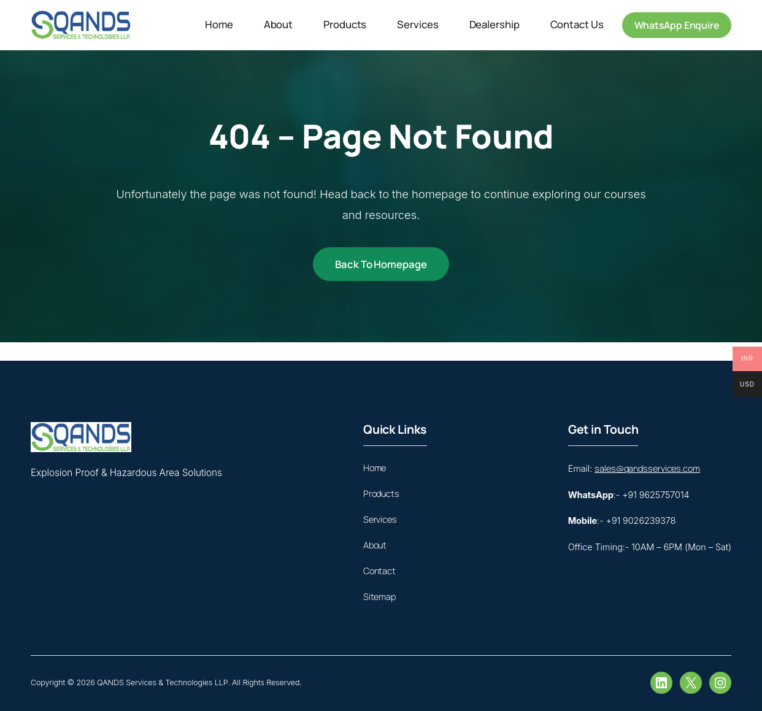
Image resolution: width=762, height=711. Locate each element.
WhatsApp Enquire (676, 25)
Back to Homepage (380, 264)
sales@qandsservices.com (647, 468)
